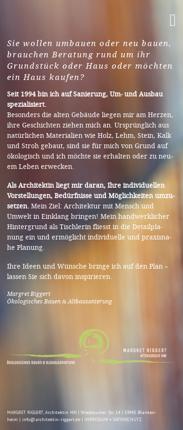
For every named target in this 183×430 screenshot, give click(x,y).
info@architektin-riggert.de (51, 419)
